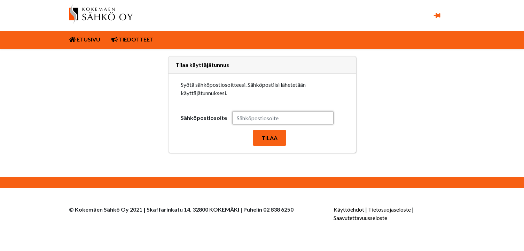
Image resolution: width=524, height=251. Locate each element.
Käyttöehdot (349, 209)
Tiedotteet (132, 39)
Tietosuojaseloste (389, 209)
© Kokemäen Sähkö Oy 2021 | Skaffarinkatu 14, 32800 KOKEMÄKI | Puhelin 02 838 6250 (181, 209)
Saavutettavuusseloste (360, 217)
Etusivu (84, 39)
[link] (101, 14)
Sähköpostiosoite (204, 117)
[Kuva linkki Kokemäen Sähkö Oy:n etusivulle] (101, 10)
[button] (436, 15)
